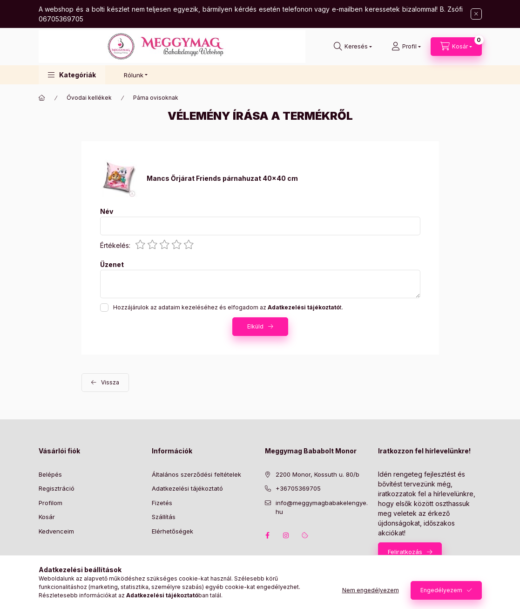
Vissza (110, 382)
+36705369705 (298, 488)
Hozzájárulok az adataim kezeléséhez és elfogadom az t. (228, 307)
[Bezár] (476, 14)
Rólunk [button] (133, 75)
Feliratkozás (405, 551)
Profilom (50, 502)
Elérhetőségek (172, 531)
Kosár (47, 516)
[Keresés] (353, 46)
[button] (72, 74)
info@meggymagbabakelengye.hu (322, 507)
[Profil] (406, 46)
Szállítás (164, 516)
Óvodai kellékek (89, 97)
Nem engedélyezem (370, 590)
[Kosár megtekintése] (456, 46)
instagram (286, 535)
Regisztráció (56, 488)
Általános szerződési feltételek (196, 474)
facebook (267, 535)
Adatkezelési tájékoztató (187, 488)
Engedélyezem (441, 590)
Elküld (255, 326)
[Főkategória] (42, 98)
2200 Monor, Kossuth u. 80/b (317, 474)
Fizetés (162, 502)
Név (106, 211)
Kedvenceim (56, 531)
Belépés (50, 474)
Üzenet (112, 264)
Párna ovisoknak (155, 97)
